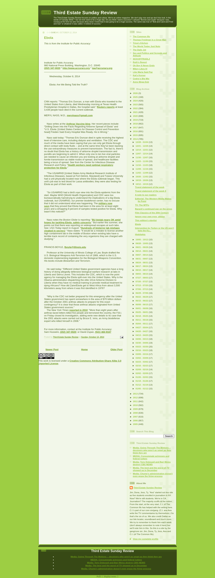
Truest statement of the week (149, 187)
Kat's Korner (139, 75)
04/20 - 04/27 (142, 331)
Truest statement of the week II (150, 191)
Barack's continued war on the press (153, 209)
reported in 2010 (78, 310)
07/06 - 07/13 (142, 289)
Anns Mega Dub (141, 82)
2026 (135, 93)
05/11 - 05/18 (142, 320)
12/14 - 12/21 (142, 150)
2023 (135, 104)
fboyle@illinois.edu (75, 247)
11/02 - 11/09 (142, 173)
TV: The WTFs (142, 205)
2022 (135, 108)
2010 (135, 405)
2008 (135, 413)
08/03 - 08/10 (142, 274)
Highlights (140, 234)
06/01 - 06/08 (142, 308)
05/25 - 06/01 (142, 312)
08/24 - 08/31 (142, 262)
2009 (135, 409)
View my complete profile (145, 539)
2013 (135, 393)
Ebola (138, 224)
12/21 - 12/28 (142, 146)
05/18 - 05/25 (142, 316)
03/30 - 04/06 (142, 343)
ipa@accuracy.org (102, 68)
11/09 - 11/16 (142, 169)
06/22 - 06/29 (142, 297)
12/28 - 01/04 (142, 142)
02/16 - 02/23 (142, 365)
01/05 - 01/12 (142, 388)
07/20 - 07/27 (142, 281)
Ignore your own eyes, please (150, 216)
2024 (135, 100)
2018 (135, 123)
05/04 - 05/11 (142, 323)
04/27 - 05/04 (142, 327)
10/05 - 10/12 (142, 239)
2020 (135, 116)
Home (84, 349)
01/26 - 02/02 (142, 377)
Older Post (116, 349)
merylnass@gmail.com (80, 115)
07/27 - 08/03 (142, 277)
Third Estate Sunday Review (85, 12)
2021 (135, 112)
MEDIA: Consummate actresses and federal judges (116, 559)
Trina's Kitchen (140, 43)
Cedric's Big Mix (141, 78)
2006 (135, 420)
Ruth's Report (140, 62)
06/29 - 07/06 (142, 293)
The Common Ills (141, 36)
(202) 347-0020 (52, 68)
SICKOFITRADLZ (141, 59)
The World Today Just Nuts (146, 46)
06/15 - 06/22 (142, 300)
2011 (135, 401)
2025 (135, 97)
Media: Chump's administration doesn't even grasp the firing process (153, 474)
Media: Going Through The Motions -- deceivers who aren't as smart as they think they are (152, 450)
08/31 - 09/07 (142, 258)
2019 (135, 120)
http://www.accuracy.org (76, 68)
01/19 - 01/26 (142, 381)
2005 (135, 424)
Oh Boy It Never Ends (144, 65)
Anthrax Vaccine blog (78, 123)
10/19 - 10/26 (142, 180)
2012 (135, 397)
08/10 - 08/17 (142, 270)
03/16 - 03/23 (142, 350)
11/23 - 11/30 (142, 161)
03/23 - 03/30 (142, 346)
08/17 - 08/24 (142, 266)
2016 (135, 131)
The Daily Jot (139, 50)
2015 (135, 135)
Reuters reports (106, 107)
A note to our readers (146, 195)
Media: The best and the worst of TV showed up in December (151, 469)
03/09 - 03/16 (142, 354)
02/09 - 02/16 (142, 369)
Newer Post (52, 349)
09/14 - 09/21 (142, 251)
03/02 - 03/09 (142, 358)
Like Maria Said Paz (143, 72)
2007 (135, 416)
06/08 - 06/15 (142, 304)
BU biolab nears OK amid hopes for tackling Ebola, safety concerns (82, 221)
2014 (135, 139)
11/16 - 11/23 (142, 165)
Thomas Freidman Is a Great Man (149, 39)
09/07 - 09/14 (142, 255)
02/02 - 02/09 (142, 373)
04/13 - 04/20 (142, 335)
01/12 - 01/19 (142, 385)
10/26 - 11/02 (142, 176)
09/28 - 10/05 (142, 243)
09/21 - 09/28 (142, 247)
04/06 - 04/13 (142, 339)
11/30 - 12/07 (142, 157)
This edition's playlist (146, 220)
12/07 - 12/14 (142, 153)
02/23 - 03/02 (142, 362)
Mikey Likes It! (140, 69)
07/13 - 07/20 (142, 285)
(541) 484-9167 (103, 332)
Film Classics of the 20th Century (152, 212)
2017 (135, 127)
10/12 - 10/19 (142, 184)
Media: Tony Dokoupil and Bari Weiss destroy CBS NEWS (152, 463)
